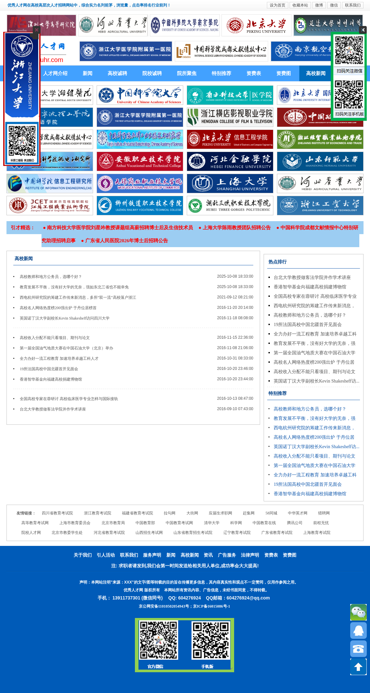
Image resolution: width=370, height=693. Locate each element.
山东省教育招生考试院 (192, 532)
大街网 (192, 513)
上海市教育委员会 (74, 523)
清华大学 (212, 523)
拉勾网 (169, 513)
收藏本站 (300, 5)
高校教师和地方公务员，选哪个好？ (51, 276)
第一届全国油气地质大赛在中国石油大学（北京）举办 (66, 348)
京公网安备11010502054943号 (164, 606)
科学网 (236, 523)
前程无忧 (321, 523)
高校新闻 (316, 73)
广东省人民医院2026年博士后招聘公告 (126, 240)
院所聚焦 (187, 73)
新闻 (87, 73)
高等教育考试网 (35, 523)
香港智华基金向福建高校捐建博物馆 (51, 379)
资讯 (208, 555)
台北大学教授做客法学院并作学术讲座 (53, 409)
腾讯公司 (295, 523)
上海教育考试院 (316, 532)
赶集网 (249, 513)
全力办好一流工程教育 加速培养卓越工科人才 (59, 358)
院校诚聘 (152, 73)
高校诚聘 (117, 73)
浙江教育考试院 (97, 513)
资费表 (253, 73)
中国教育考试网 (179, 523)
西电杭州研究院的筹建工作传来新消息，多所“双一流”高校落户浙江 (78, 297)
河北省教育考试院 (109, 532)
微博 (319, 5)
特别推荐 (221, 73)
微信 (334, 5)
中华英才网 (297, 513)
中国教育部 (145, 523)
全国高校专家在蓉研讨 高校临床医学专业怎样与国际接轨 (69, 399)
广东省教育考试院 (276, 532)
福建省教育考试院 (137, 513)
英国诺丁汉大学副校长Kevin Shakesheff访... (316, 381)
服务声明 (152, 555)
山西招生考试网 (149, 532)
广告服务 (227, 555)
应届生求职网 (220, 513)
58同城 (271, 513)
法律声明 (250, 555)
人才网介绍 (55, 73)
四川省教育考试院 (57, 513)
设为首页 (277, 5)
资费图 (283, 73)
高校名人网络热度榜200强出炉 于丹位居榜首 (58, 308)
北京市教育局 (113, 523)
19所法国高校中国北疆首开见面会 (49, 369)
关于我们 (83, 555)
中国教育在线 (264, 523)
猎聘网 (324, 513)
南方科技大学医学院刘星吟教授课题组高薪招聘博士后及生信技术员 (120, 227)
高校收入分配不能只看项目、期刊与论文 (55, 337)
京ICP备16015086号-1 (211, 606)
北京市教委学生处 (67, 532)
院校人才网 (31, 532)
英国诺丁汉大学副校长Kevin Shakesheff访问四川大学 (65, 318)
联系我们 (353, 5)
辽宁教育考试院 (237, 532)
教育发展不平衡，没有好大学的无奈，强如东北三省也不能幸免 (74, 287)
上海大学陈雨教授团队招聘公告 (237, 227)
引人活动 (106, 555)
